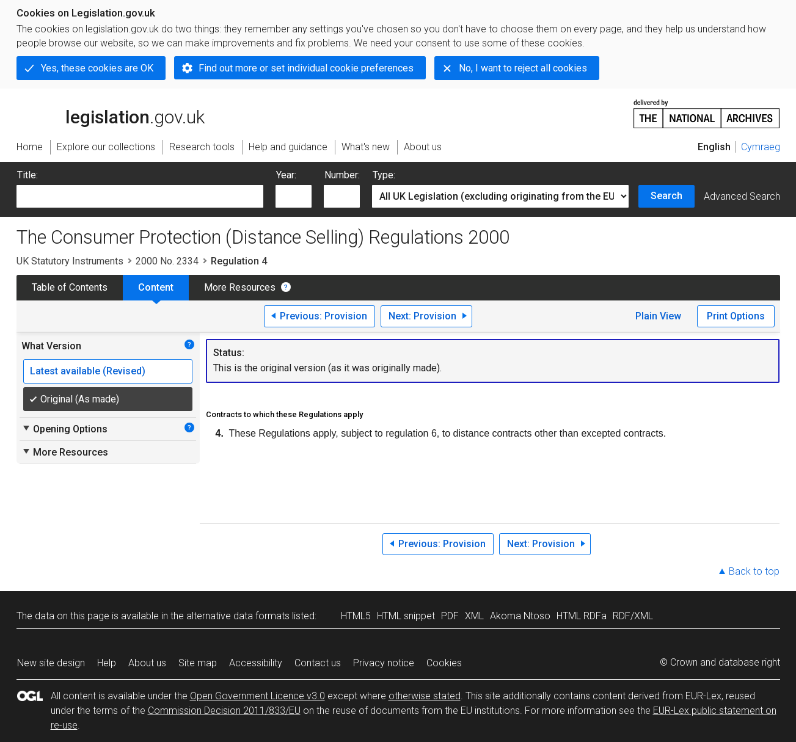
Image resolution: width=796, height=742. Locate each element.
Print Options (736, 316)
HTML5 (356, 616)
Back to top (754, 571)
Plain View (658, 316)
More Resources (240, 287)
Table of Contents (70, 287)
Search (666, 196)
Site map (197, 663)
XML (474, 616)
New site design (51, 663)
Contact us (317, 663)
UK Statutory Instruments (69, 261)
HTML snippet (406, 616)
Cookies (444, 663)
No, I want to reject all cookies (523, 68)
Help (106, 663)
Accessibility (255, 663)
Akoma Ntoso (520, 616)
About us (147, 663)
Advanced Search (742, 196)
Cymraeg (760, 147)
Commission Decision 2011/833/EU (224, 710)
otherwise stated (425, 696)
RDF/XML (633, 616)
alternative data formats (238, 616)
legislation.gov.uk (110, 113)
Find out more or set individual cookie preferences (306, 68)
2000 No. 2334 (167, 261)
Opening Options (64, 429)
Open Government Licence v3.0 (257, 696)
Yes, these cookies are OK (97, 68)
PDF (450, 616)
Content (155, 287)
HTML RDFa (582, 616)
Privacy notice (383, 663)
